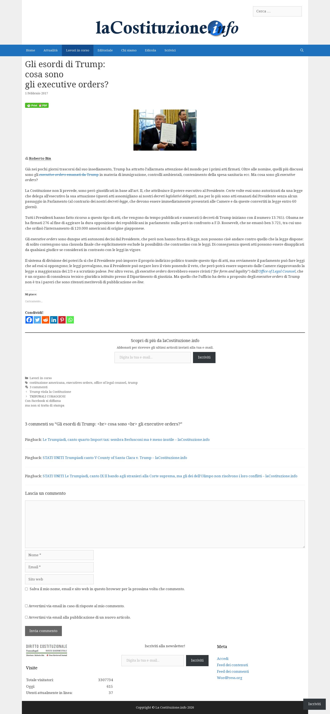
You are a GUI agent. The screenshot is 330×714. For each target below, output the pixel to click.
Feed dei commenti (233, 671)
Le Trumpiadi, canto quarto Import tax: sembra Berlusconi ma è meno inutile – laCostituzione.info (126, 439)
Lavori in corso (77, 50)
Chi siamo (129, 50)
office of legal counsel (110, 382)
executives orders (79, 382)
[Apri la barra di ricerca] (302, 50)
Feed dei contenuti (232, 665)
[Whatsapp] (70, 320)
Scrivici (170, 50)
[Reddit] (45, 320)
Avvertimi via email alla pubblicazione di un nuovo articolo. (80, 617)
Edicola (150, 50)
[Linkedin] (53, 320)
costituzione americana (47, 382)
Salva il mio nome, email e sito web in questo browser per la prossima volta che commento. (107, 589)
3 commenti (39, 387)
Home (30, 50)
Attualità (51, 50)
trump (133, 382)
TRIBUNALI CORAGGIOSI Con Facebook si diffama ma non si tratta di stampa (45, 401)
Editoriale (105, 50)
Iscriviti (204, 357)
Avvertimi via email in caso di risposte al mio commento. (77, 606)
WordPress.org (229, 678)
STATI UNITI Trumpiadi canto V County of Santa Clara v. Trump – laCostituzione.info (115, 458)
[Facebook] (29, 320)
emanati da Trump (69, 174)
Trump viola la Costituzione (50, 391)
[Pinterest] (62, 320)
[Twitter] (37, 320)
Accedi (222, 659)
